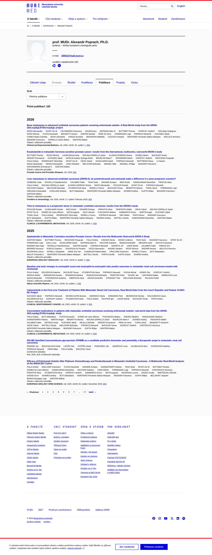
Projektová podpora (89, 437)
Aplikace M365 (102, 510)
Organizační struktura (36, 445)
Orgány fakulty (33, 441)
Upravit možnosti (76, 550)
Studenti (162, 19)
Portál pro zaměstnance (60, 510)
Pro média (111, 441)
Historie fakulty (33, 453)
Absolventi (148, 19)
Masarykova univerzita (43, 518)
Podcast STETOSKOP (116, 458)
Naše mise (31, 462)
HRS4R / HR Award (89, 452)
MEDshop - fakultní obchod (118, 466)
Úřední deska (32, 458)
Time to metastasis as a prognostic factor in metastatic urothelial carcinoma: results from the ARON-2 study (82, 206)
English (181, 6)
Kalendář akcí (113, 437)
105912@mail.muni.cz (72, 56)
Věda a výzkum (92, 426)
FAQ (55, 453)
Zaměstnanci (178, 19)
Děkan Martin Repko (35, 433)
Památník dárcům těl (116, 462)
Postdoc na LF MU (88, 468)
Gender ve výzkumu (89, 456)
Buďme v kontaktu (61, 437)
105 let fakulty (33, 449)
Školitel (71, 82)
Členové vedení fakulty (36, 437)
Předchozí (33, 392)
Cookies (46, 522)
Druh (29, 91)
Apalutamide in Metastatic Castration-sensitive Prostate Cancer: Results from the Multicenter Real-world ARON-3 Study (88, 236)
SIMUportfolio (83, 510)
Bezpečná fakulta (34, 466)
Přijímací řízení (60, 445)
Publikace (104, 82)
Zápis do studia (60, 449)
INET (40, 510)
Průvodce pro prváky (62, 458)
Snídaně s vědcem (88, 464)
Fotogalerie (112, 449)
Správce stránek (34, 522)
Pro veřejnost (118, 426)
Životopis (57, 82)
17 (84, 392)
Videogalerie (112, 453)
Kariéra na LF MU (34, 470)
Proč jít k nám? (60, 433)
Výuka (134, 82)
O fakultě (35, 426)
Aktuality (111, 433)
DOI (88, 145)
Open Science (86, 460)
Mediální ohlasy (113, 445)
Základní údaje (38, 82)
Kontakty (30, 482)
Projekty (120, 82)
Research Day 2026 (89, 477)
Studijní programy (61, 441)
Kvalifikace (87, 82)
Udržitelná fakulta (34, 474)
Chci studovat (65, 426)
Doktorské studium (88, 441)
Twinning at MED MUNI (90, 472)
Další (92, 392)
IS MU (30, 510)
